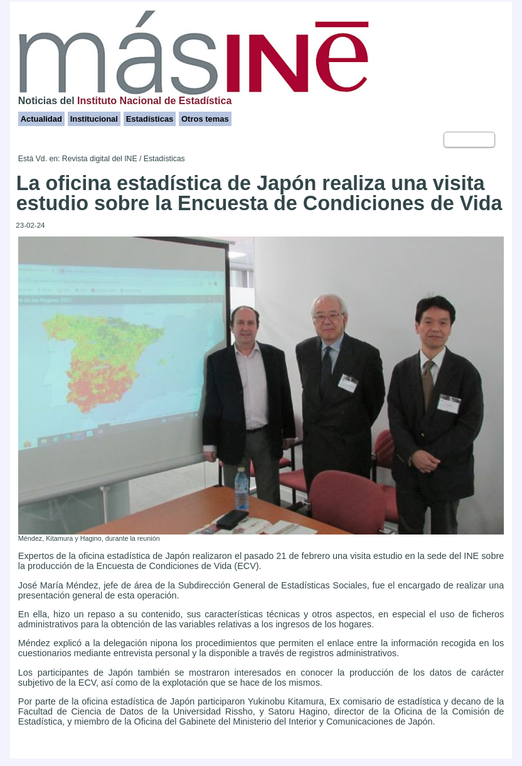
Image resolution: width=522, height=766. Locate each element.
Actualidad (41, 119)
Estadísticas (150, 119)
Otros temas (205, 119)
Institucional (94, 119)
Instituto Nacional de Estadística (154, 100)
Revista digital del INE (99, 158)
